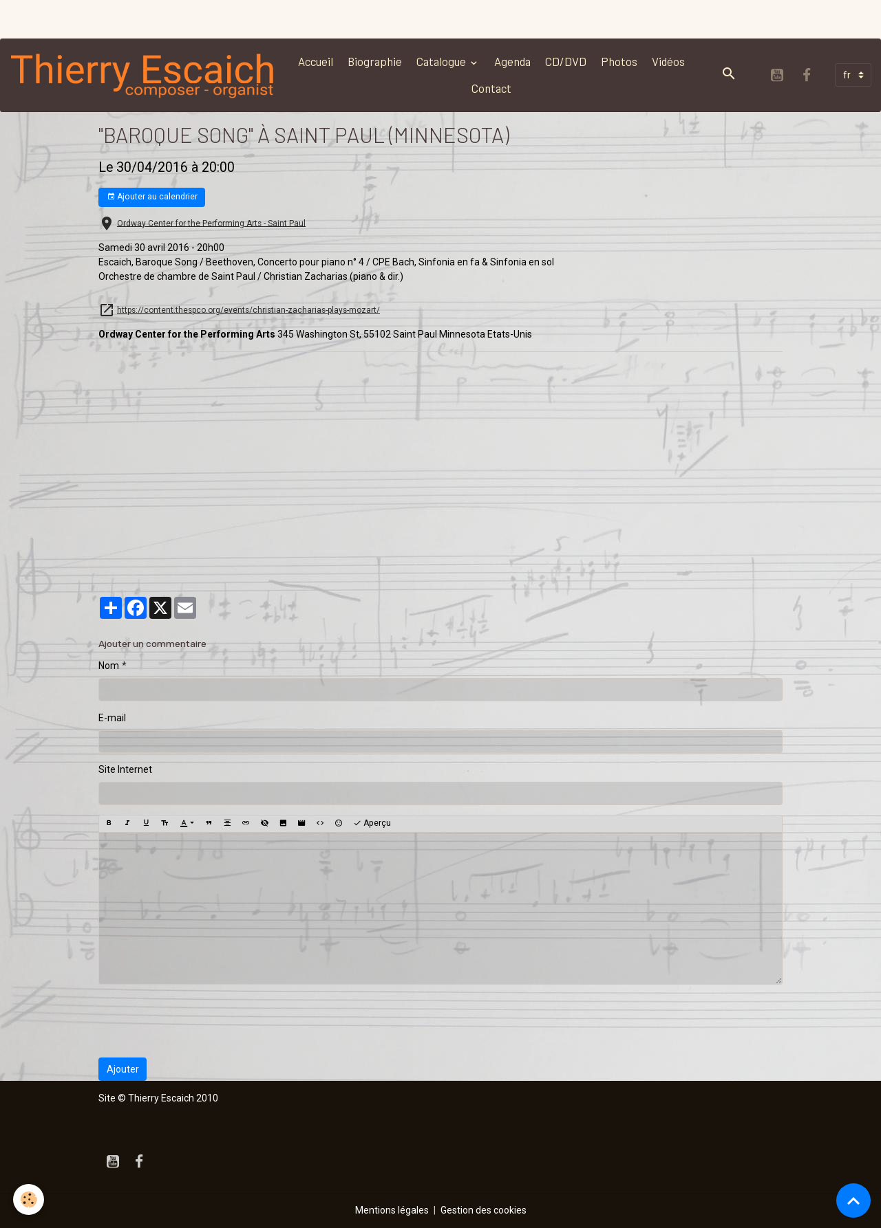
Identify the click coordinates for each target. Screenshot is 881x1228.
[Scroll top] (853, 1200)
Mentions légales (392, 1210)
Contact (491, 88)
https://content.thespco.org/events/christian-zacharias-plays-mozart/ (248, 309)
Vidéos (668, 61)
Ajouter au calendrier (152, 197)
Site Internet (125, 769)
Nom (108, 665)
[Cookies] (29, 1199)
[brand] (143, 75)
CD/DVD (565, 61)
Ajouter (123, 1069)
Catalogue (442, 61)
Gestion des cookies (483, 1210)
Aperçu (372, 823)
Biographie (375, 61)
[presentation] (203, 1021)
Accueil (315, 61)
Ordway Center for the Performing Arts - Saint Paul (211, 223)
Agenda (512, 61)
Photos (619, 61)
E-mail (112, 717)
